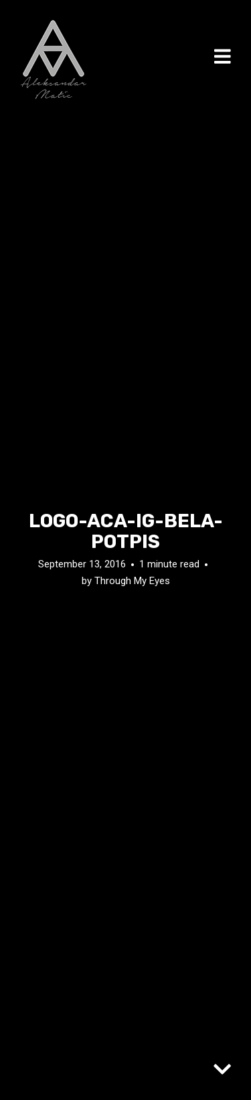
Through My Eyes (132, 581)
